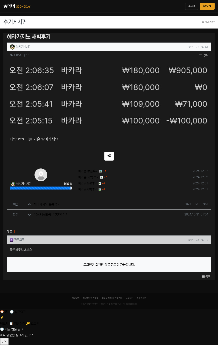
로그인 (191, 6)
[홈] (4, 312)
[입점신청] (17, 323)
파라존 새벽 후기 (88, 177)
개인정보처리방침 (90, 298)
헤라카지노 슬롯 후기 (47, 204)
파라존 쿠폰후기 (88, 171)
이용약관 (76, 298)
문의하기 (129, 298)
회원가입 (207, 6)
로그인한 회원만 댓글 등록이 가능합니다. (109, 265)
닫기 (4, 341)
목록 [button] (203, 55)
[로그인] (32, 323)
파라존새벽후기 (88, 189)
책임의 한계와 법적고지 (112, 298)
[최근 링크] (18, 312)
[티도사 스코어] (109, 320)
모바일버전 (141, 298)
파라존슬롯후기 (88, 183)
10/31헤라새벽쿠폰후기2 (50, 215)
